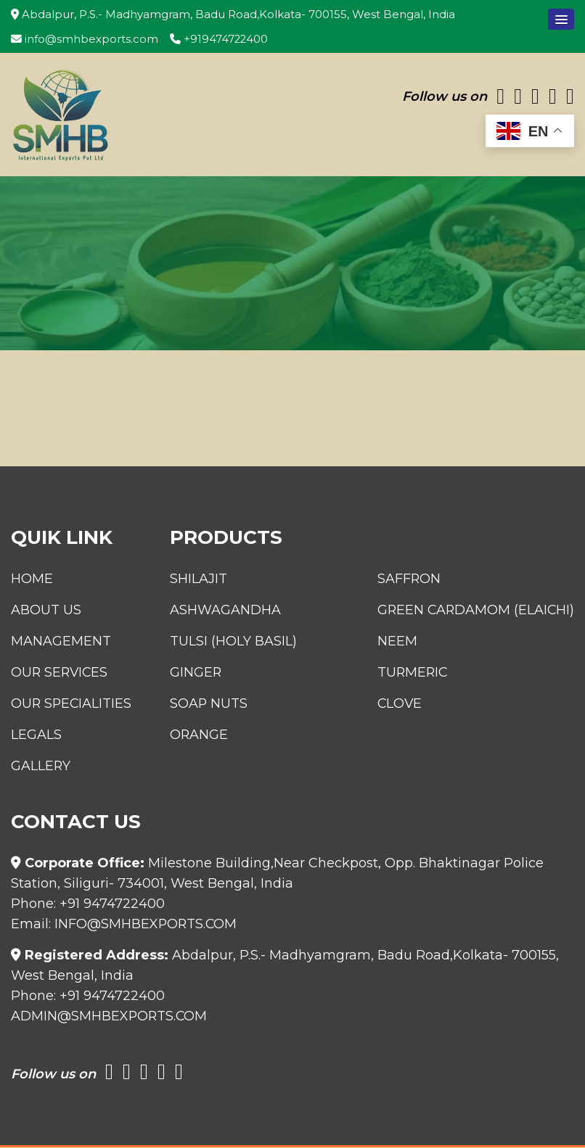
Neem (394, 642)
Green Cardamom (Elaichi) (474, 611)
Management (61, 642)
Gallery (41, 767)
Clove (397, 704)
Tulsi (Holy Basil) (227, 642)
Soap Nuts (203, 704)
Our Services (60, 673)
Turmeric (410, 673)
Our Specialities (72, 704)
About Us (46, 611)
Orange (193, 735)
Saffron (406, 579)
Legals (36, 735)
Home (32, 579)
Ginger (190, 673)
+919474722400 (219, 39)
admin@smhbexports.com (110, 1017)
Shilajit (192, 579)
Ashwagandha (219, 611)
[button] (561, 19)
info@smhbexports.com (84, 39)
